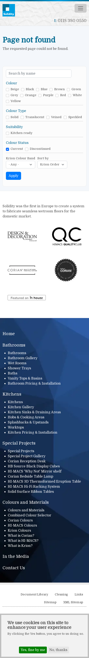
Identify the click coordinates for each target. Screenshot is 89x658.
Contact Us (14, 567)
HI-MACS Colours (22, 525)
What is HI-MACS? (23, 541)
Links (79, 594)
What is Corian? (21, 536)
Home (9, 333)
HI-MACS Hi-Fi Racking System (34, 487)
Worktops (16, 427)
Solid (15, 117)
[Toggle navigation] (80, 8)
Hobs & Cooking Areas (26, 417)
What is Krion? (20, 546)
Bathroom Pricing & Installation (34, 383)
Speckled (75, 117)
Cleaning (61, 594)
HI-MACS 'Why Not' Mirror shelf (34, 471)
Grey (14, 95)
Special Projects (19, 443)
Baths (12, 373)
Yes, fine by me (33, 652)
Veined (56, 117)
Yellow (16, 101)
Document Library (34, 594)
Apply (13, 176)
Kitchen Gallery (21, 407)
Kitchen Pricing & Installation (32, 432)
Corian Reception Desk (27, 461)
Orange (30, 95)
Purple (48, 95)
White (77, 95)
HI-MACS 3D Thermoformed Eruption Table (44, 481)
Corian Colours (20, 520)
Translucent (34, 117)
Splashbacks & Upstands (28, 422)
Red (63, 95)
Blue (44, 89)
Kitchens (12, 394)
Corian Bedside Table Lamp (30, 476)
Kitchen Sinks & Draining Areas (34, 412)
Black (30, 89)
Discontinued (40, 149)
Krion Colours (19, 530)
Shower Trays (19, 368)
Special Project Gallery (26, 456)
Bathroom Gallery (22, 358)
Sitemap (50, 602)
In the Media (16, 556)
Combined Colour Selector (29, 515)
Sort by (43, 158)
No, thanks (58, 652)
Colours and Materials (26, 502)
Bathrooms (14, 345)
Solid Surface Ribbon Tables (31, 492)
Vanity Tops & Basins (25, 378)
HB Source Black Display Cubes (34, 466)
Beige (15, 89)
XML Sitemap (73, 602)
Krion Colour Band (20, 158)
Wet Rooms (17, 363)
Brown (59, 89)
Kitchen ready (21, 133)
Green (76, 89)
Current (17, 149)
